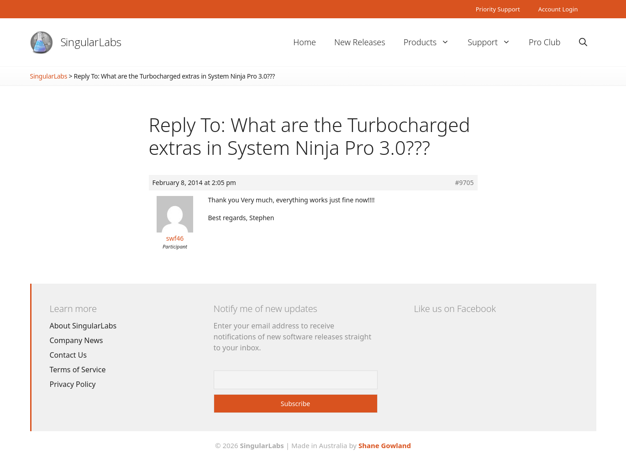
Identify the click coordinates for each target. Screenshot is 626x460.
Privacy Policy (73, 384)
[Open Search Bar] (583, 42)
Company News (76, 340)
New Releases (359, 42)
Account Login (558, 9)
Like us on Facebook (455, 308)
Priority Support (498, 9)
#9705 (464, 183)
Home (304, 42)
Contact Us (68, 355)
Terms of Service (78, 370)
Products (431, 42)
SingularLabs (91, 41)
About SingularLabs (83, 326)
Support (494, 42)
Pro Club (544, 42)
